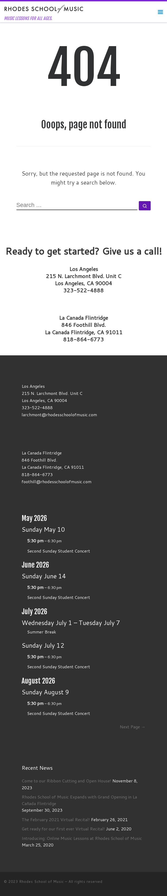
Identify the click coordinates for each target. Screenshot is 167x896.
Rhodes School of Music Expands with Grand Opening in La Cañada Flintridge (79, 800)
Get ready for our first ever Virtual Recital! (63, 829)
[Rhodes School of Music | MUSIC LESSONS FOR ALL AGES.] (44, 8)
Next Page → (132, 727)
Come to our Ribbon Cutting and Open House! (66, 781)
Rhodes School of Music (41, 881)
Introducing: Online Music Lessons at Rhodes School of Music (82, 838)
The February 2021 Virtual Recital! (56, 819)
